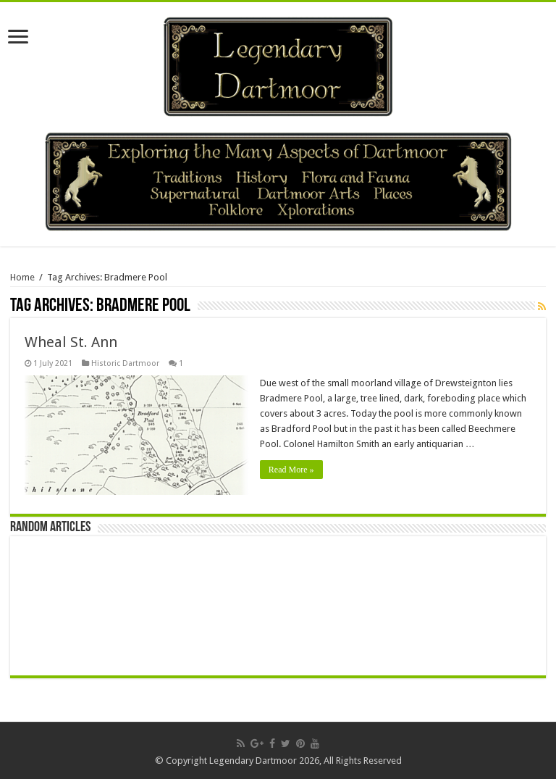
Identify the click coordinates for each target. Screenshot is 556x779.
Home (22, 277)
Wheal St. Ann (71, 342)
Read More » (291, 470)
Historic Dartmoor (125, 363)
